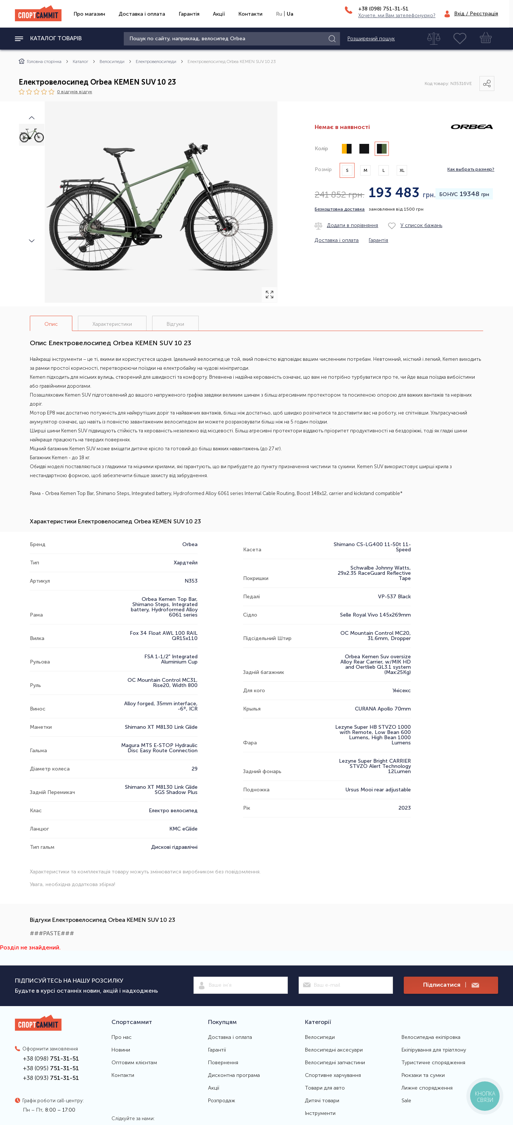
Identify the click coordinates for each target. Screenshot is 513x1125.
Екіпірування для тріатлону (434, 1050)
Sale (406, 1100)
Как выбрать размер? (470, 169)
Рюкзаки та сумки (423, 1075)
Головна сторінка (40, 61)
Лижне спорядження (427, 1088)
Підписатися (451, 985)
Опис (51, 324)
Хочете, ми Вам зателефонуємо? (396, 15)
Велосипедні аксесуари (334, 1050)
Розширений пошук (371, 38)
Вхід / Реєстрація (476, 13)
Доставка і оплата (142, 14)
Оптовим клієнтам (134, 1062)
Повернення (223, 1062)
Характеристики (112, 324)
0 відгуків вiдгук (74, 91)
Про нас (121, 1037)
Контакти (250, 14)
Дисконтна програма (234, 1075)
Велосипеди (112, 61)
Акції (219, 14)
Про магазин (89, 14)
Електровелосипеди (156, 61)
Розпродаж (221, 1100)
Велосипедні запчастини (335, 1062)
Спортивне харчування (333, 1075)
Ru (279, 14)
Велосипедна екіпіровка (431, 1037)
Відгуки (175, 324)
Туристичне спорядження (433, 1062)
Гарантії (217, 1050)
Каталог (80, 61)
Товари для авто (325, 1088)
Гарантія (189, 14)
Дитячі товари (322, 1100)
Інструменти (320, 1113)
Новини (120, 1050)
